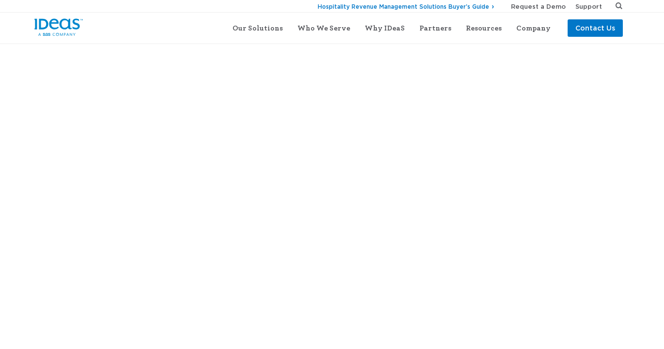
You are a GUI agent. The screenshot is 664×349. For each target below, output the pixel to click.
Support (588, 6)
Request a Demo (538, 6)
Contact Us (595, 27)
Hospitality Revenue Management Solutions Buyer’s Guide (403, 6)
